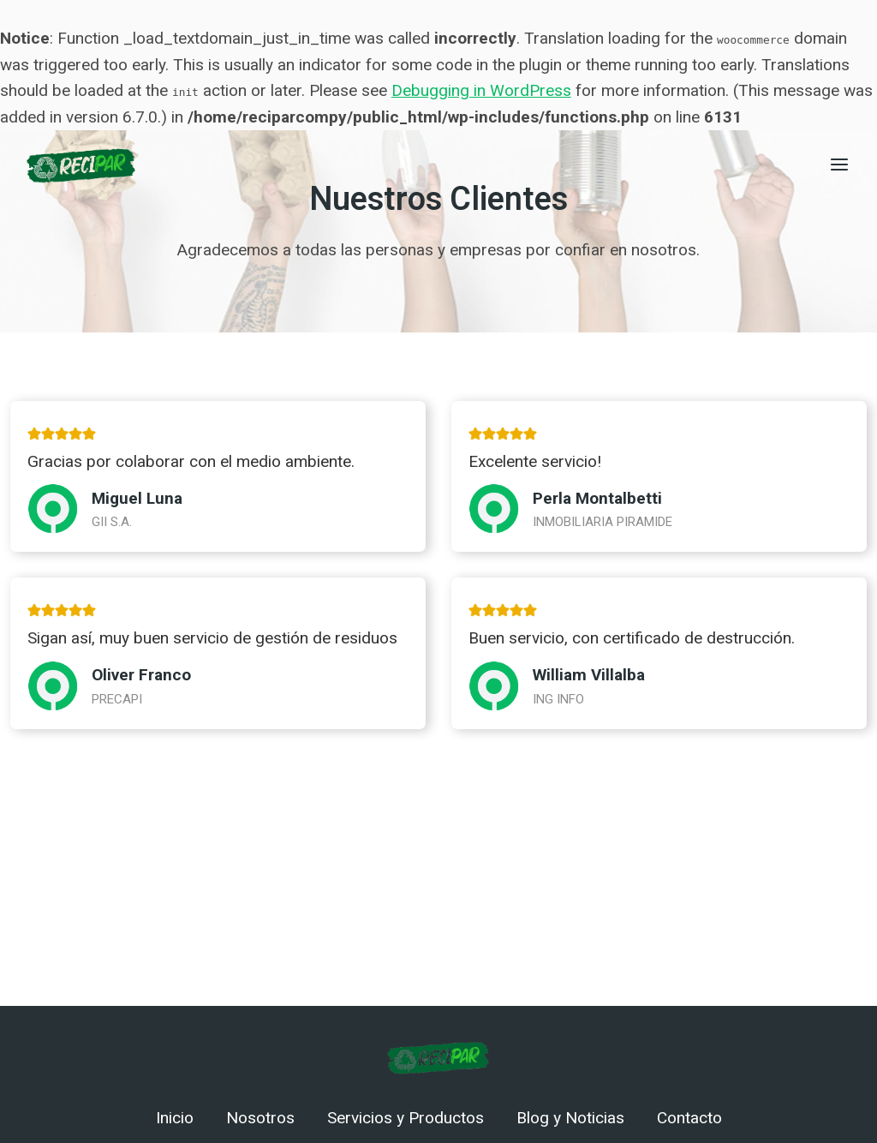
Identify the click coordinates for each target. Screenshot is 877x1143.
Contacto (689, 1118)
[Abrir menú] (838, 164)
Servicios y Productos (405, 1118)
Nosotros (260, 1118)
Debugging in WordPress (481, 90)
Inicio (175, 1118)
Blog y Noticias (570, 1118)
